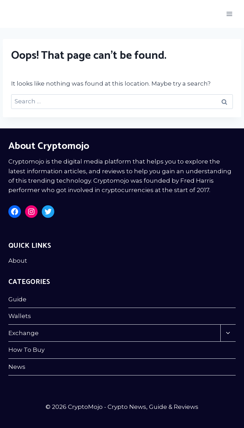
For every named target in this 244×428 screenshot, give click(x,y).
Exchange (23, 333)
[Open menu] (229, 13)
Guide (17, 299)
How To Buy (26, 349)
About (17, 260)
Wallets (19, 315)
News (16, 366)
